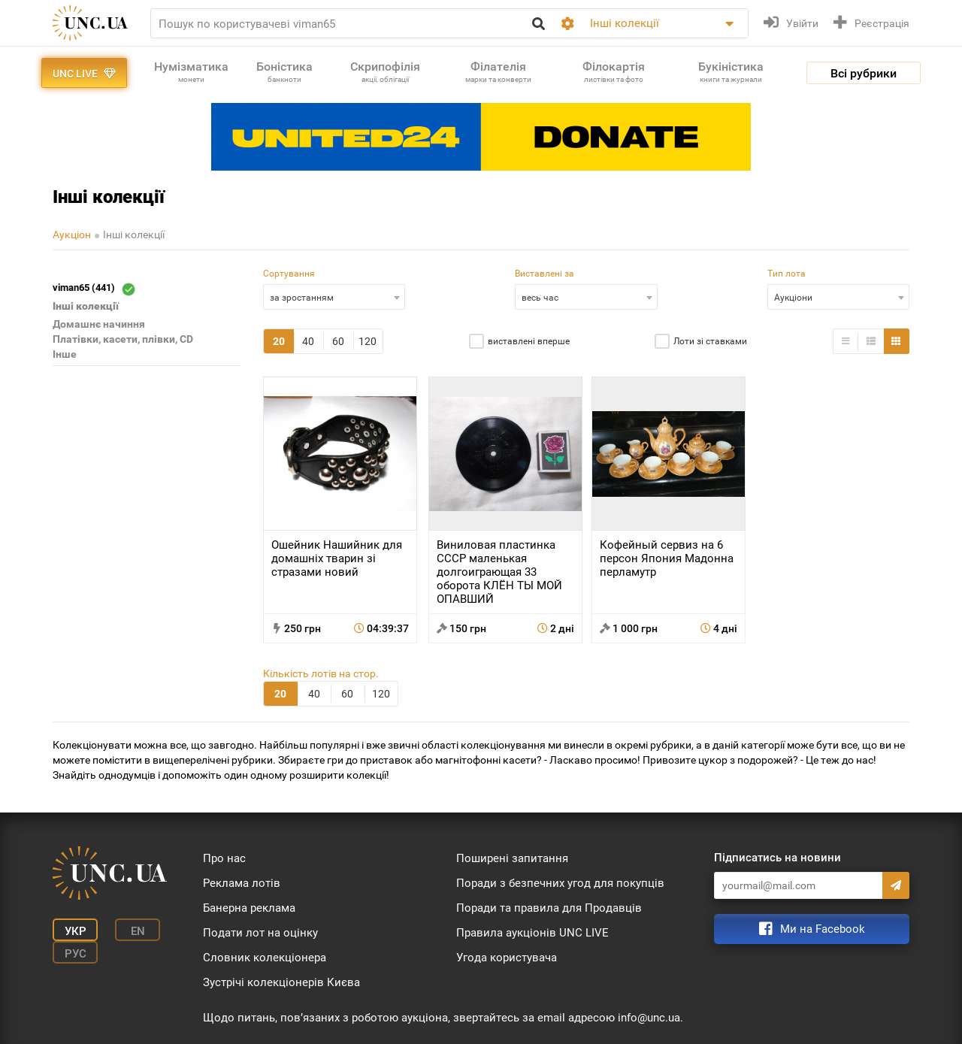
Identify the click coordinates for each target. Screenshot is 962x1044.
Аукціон (72, 234)
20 (279, 341)
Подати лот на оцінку (260, 933)
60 (338, 341)
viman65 (94, 288)
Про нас (224, 858)
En (138, 931)
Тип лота (786, 273)
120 (367, 341)
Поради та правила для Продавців (549, 908)
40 (308, 341)
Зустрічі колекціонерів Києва (281, 982)
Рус (75, 954)
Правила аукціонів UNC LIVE (532, 933)
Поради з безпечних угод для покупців (560, 883)
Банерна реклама (249, 908)
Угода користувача (506, 957)
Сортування (289, 273)
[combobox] (334, 297)
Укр (75, 931)
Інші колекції (134, 234)
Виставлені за (544, 273)
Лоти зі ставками (710, 341)
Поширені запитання (512, 858)
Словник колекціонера (264, 957)
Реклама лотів (241, 883)
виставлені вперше (529, 341)
